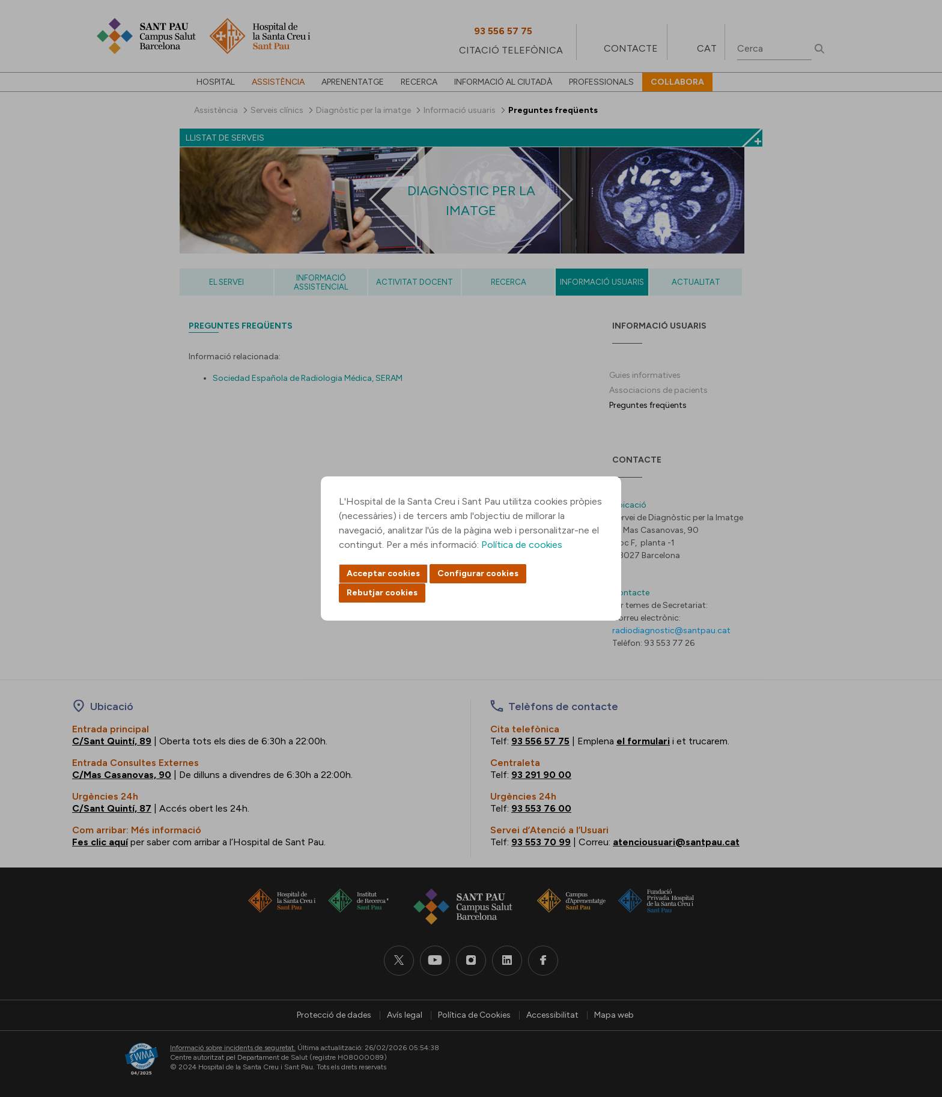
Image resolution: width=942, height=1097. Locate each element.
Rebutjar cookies (382, 593)
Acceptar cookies (383, 573)
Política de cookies (521, 544)
